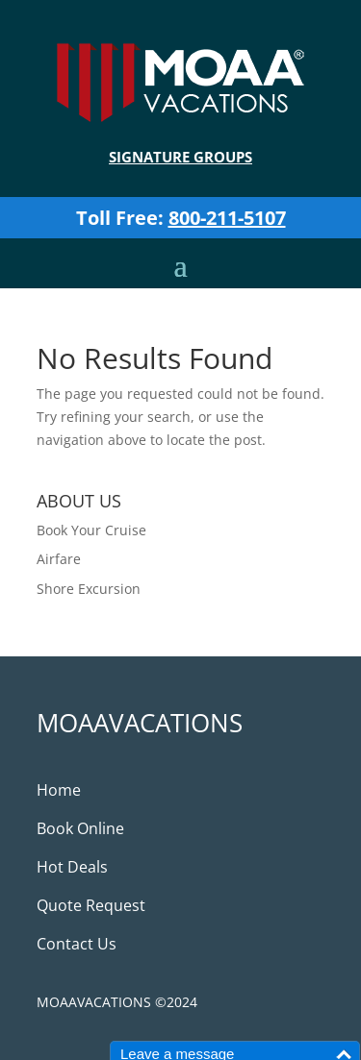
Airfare (59, 559)
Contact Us (76, 943)
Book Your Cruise (91, 530)
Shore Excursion (89, 588)
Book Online (80, 828)
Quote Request (91, 905)
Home (59, 790)
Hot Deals (72, 866)
